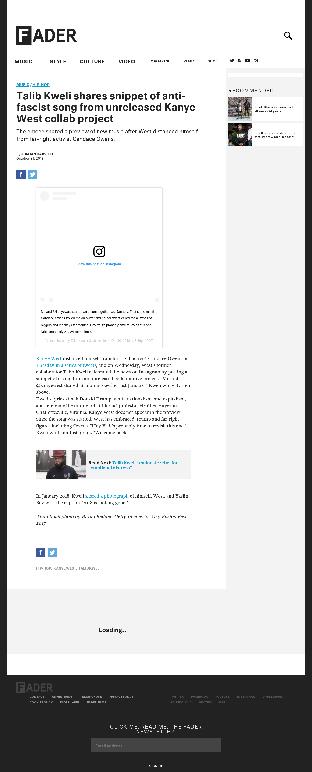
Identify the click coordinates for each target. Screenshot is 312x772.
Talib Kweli (78, 341)
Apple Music (273, 696)
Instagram (246, 696)
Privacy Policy (121, 696)
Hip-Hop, (44, 568)
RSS (222, 702)
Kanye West (49, 358)
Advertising (62, 696)
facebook (239, 60)
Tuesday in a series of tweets (66, 365)
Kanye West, (65, 568)
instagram (256, 60)
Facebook (199, 696)
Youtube (222, 696)
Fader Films (96, 702)
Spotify (205, 702)
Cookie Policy (41, 702)
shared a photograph (107, 496)
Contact (37, 696)
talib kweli (89, 568)
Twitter (231, 60)
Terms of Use (91, 696)
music (22, 84)
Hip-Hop (41, 84)
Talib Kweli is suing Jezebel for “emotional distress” (133, 464)
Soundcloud (180, 702)
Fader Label (70, 702)
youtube (247, 60)
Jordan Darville (37, 153)
